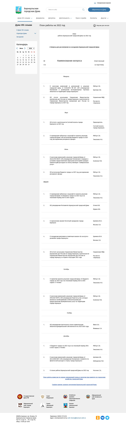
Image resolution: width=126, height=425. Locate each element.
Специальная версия (104, 3)
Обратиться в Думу (99, 10)
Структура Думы (21, 33)
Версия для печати (103, 25)
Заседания (19, 37)
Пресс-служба (81, 18)
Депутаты (51, 18)
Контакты (93, 18)
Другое (104, 18)
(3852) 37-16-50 (62, 416)
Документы (40, 18)
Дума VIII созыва (25, 18)
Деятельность (65, 18)
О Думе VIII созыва (22, 30)
